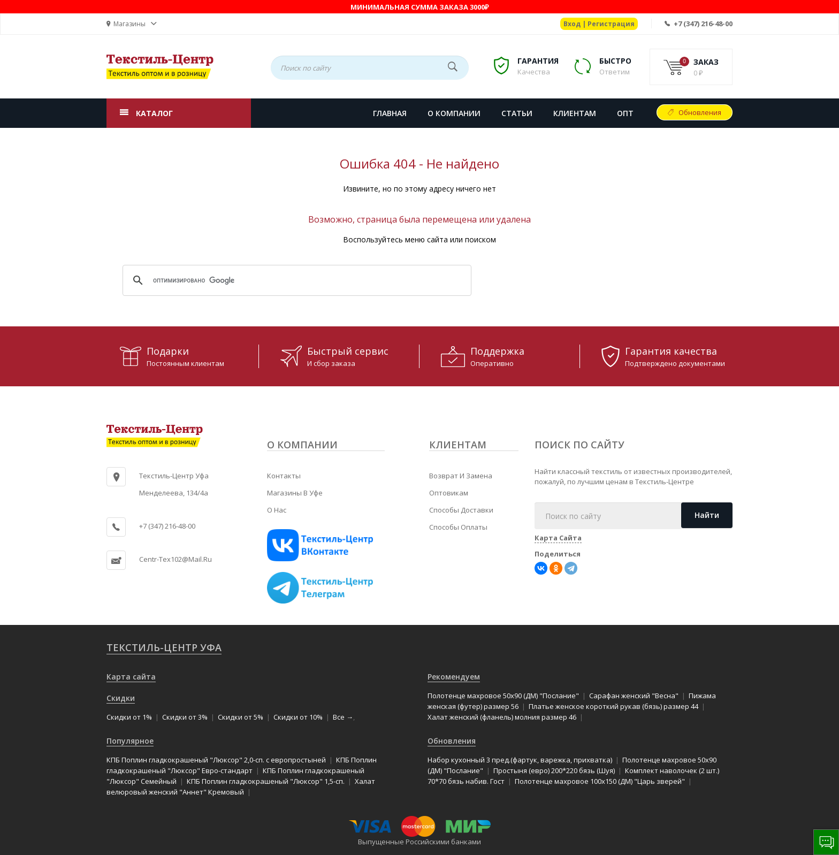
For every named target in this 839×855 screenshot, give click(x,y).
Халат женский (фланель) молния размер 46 (502, 717)
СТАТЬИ (516, 113)
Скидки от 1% (129, 717)
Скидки (120, 698)
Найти (707, 515)
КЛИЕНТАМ (574, 113)
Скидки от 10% (298, 717)
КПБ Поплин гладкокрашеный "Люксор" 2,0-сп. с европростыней (216, 760)
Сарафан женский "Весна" (633, 695)
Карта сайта (131, 676)
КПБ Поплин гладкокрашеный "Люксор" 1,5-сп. (266, 781)
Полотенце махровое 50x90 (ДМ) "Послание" (503, 695)
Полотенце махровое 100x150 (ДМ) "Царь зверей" (600, 781)
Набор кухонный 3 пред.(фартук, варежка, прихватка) (520, 760)
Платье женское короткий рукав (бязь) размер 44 (613, 706)
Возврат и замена (460, 475)
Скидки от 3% (185, 717)
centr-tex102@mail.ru (175, 559)
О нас (276, 510)
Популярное (130, 741)
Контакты (284, 475)
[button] (131, 23)
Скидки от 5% (240, 717)
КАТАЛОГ (154, 113)
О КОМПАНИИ (454, 113)
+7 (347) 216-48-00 (703, 23)
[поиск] (295, 280)
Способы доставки (461, 510)
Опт (625, 113)
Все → (343, 717)
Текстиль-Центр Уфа (164, 647)
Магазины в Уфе (295, 493)
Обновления (699, 112)
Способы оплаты (458, 527)
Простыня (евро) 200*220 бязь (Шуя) (554, 770)
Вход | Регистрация (599, 23)
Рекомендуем (454, 676)
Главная (390, 113)
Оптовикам (448, 493)
